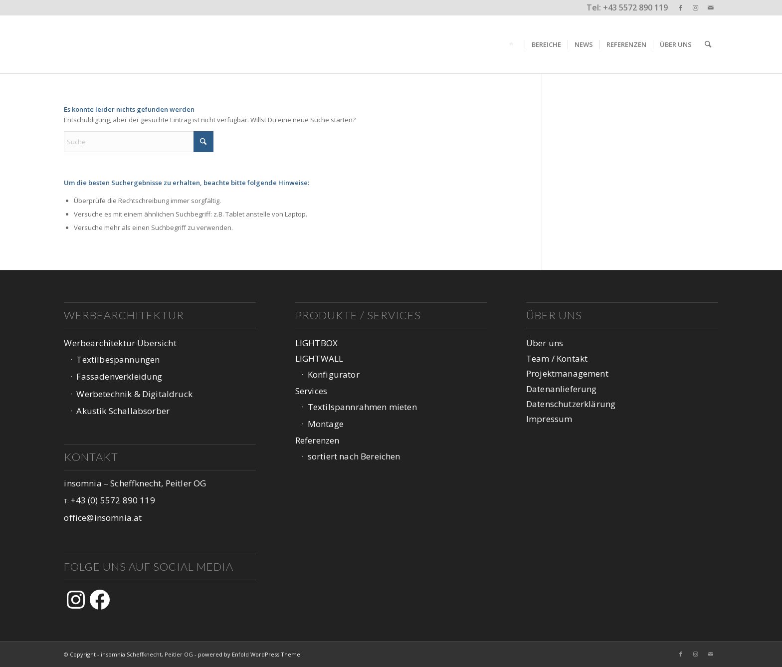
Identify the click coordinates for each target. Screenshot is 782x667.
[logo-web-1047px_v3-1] (127, 44)
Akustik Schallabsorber (123, 411)
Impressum (549, 419)
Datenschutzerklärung (570, 404)
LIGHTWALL (319, 358)
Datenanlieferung (561, 389)
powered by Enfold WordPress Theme (249, 654)
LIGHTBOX (316, 343)
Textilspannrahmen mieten (362, 407)
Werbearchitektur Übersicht (120, 343)
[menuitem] (513, 44)
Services (311, 391)
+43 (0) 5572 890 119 (112, 500)
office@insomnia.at (103, 517)
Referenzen (317, 440)
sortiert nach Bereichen (354, 456)
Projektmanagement (567, 373)
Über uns (544, 343)
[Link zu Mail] (710, 7)
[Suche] (708, 44)
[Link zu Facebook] (680, 7)
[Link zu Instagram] (695, 7)
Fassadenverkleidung (119, 376)
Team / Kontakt (556, 358)
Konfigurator (334, 374)
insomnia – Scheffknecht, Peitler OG (135, 483)
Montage (326, 424)
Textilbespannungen (118, 359)
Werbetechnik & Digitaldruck (134, 394)
